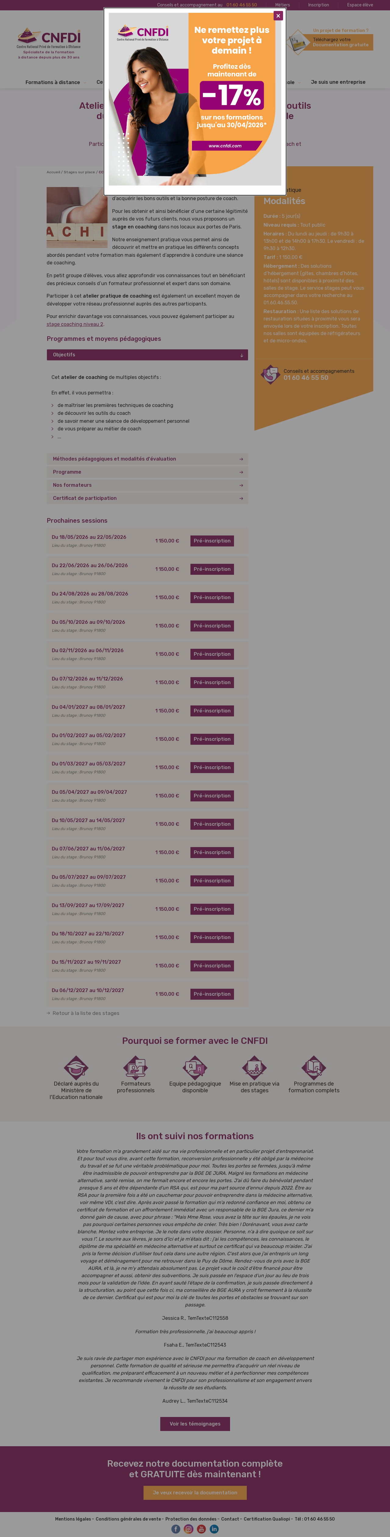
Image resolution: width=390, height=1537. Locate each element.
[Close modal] (278, 15)
